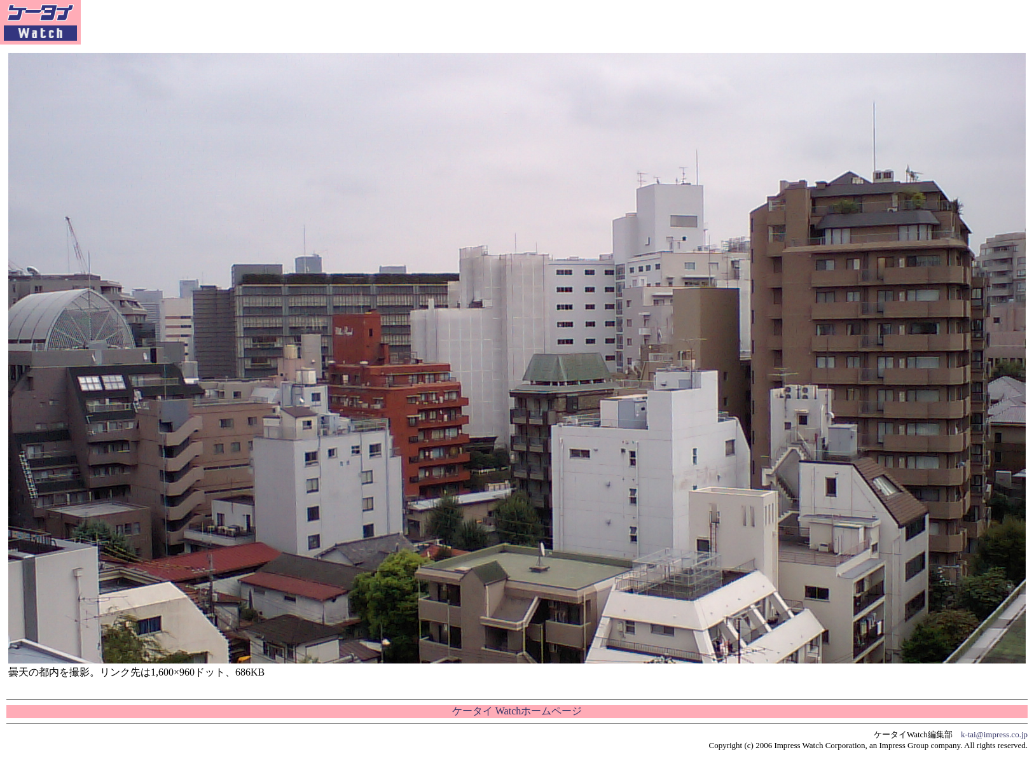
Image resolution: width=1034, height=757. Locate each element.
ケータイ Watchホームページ (517, 710)
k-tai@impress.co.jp (994, 734)
